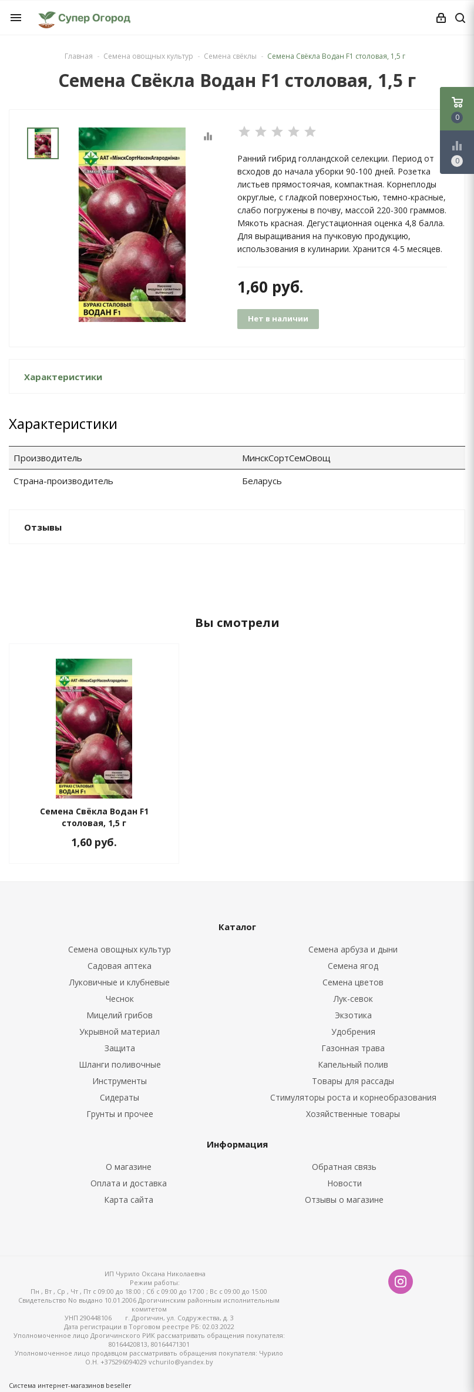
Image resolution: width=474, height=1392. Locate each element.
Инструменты (119, 1080)
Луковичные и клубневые (119, 982)
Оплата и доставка (128, 1183)
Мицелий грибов (119, 1015)
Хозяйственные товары (353, 1113)
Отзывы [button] (43, 527)
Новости (344, 1183)
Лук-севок (353, 998)
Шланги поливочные (120, 1064)
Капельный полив (353, 1064)
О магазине (129, 1166)
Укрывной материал (119, 1031)
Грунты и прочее (119, 1113)
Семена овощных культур (119, 949)
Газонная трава (353, 1048)
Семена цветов (353, 982)
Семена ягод (353, 965)
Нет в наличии (278, 318)
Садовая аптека (120, 965)
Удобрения (353, 1031)
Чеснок (120, 998)
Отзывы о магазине (344, 1199)
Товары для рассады (353, 1080)
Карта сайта (128, 1199)
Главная (79, 56)
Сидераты (119, 1097)
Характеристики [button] (63, 377)
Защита (120, 1048)
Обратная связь (344, 1166)
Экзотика (353, 1015)
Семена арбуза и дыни (353, 949)
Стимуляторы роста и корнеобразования (353, 1097)
